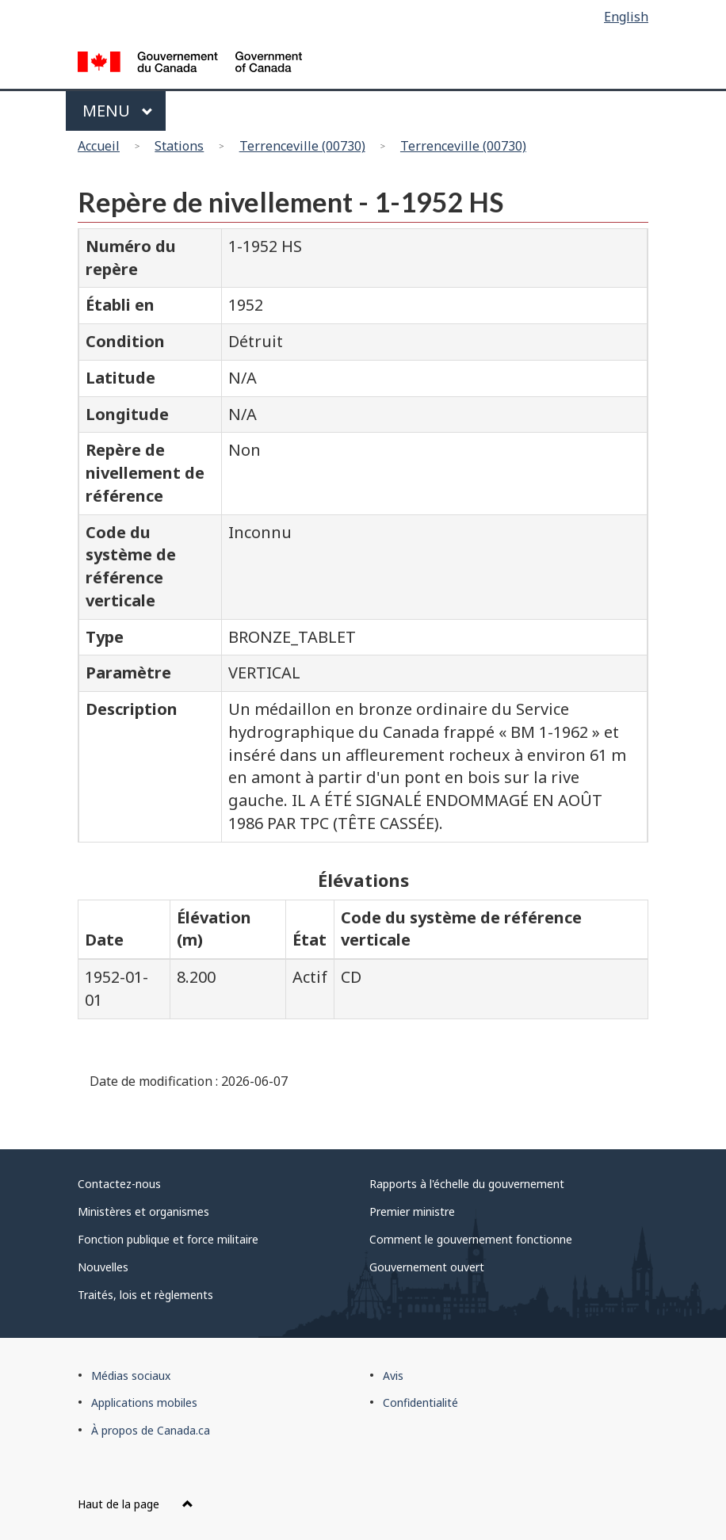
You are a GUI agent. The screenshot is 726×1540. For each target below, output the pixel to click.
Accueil (99, 146)
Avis (393, 1375)
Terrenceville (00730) (302, 146)
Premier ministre (412, 1211)
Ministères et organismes (143, 1211)
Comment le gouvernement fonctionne (470, 1239)
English (626, 16)
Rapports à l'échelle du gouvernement (466, 1183)
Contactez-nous (119, 1183)
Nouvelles (103, 1266)
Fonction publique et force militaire (168, 1239)
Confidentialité (420, 1402)
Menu (117, 110)
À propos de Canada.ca (150, 1430)
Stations (179, 146)
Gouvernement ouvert (426, 1266)
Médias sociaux (130, 1375)
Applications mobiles (144, 1402)
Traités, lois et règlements (145, 1294)
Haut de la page (135, 1503)
